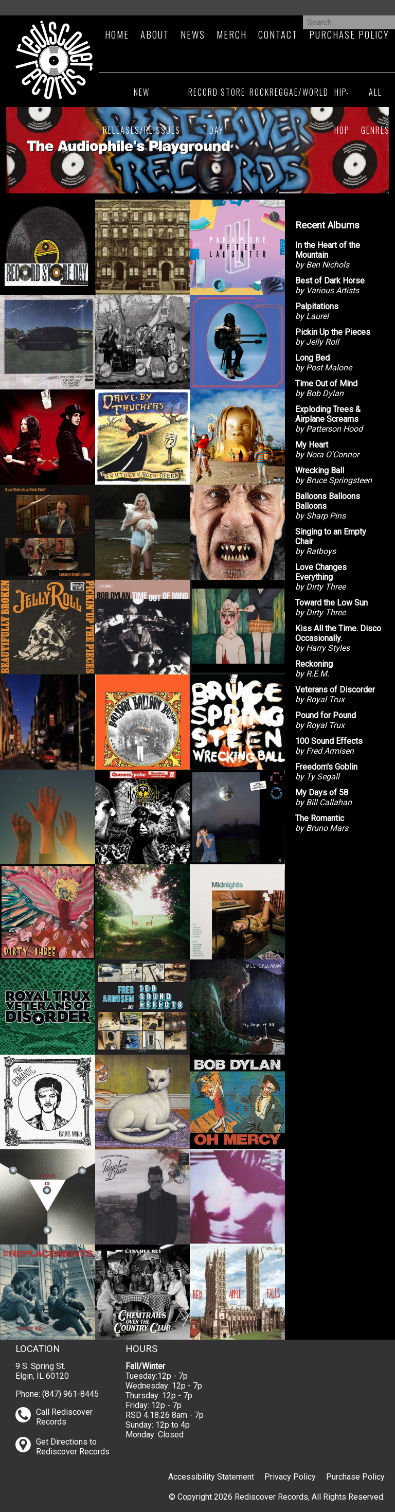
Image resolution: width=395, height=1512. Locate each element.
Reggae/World (299, 92)
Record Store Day (216, 111)
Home (117, 34)
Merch (232, 34)
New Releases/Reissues (142, 111)
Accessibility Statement (211, 1477)
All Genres (375, 111)
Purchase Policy (349, 34)
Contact (278, 34)
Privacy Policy (290, 1477)
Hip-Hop (342, 111)
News (193, 34)
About (154, 34)
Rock (259, 92)
